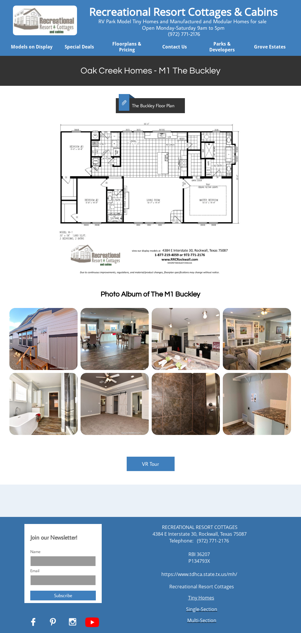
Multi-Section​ (201, 620)
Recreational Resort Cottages (201, 586)
